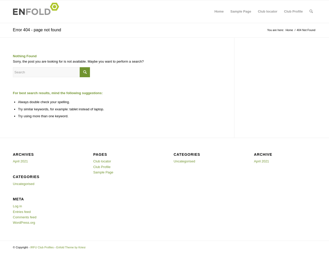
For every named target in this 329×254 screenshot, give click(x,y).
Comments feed (24, 217)
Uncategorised (23, 184)
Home (219, 11)
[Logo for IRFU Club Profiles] (37, 11)
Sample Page (240, 11)
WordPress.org (24, 222)
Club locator (267, 11)
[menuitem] (311, 11)
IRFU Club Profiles (42, 247)
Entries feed (22, 212)
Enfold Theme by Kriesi (71, 247)
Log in (17, 206)
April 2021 (20, 161)
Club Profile (293, 11)
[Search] (311, 11)
